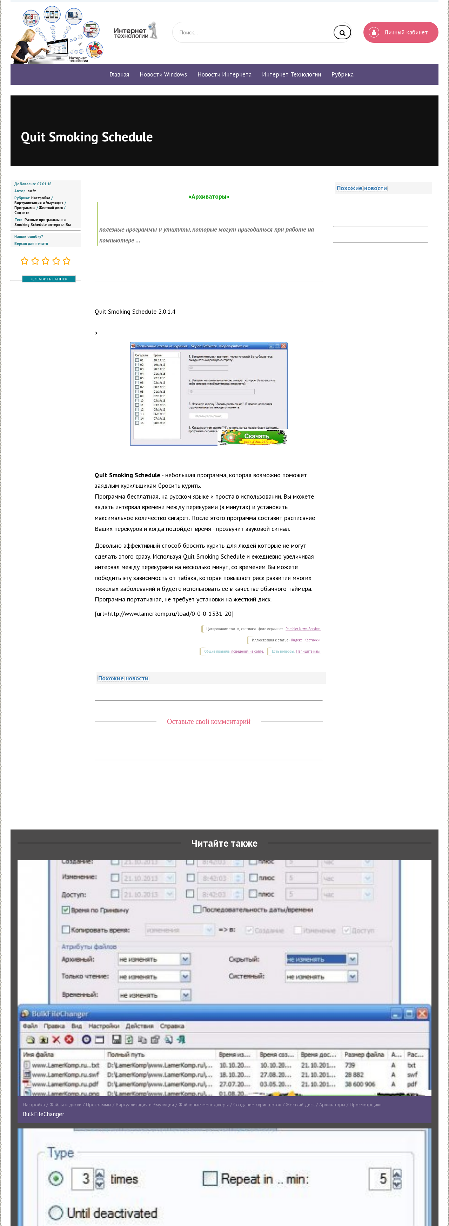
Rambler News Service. (303, 629)
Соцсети (21, 212)
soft (32, 190)
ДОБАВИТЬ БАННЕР (49, 279)
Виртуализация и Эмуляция (38, 202)
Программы (24, 207)
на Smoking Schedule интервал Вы (42, 222)
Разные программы (42, 219)
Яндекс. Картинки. (306, 640)
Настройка (40, 197)
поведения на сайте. (247, 651)
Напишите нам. (308, 651)
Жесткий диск (51, 207)
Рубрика (342, 74)
